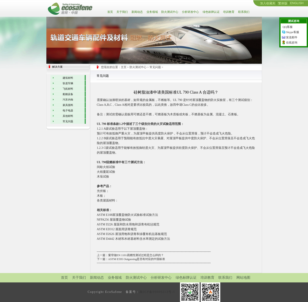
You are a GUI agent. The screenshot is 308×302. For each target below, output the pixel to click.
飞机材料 (68, 88)
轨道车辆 (68, 83)
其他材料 (68, 115)
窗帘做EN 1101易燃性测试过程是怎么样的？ (136, 255)
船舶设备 (68, 94)
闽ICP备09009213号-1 (157, 292)
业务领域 (151, 11)
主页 (123, 67)
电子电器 (68, 110)
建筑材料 (68, 77)
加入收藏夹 (267, 3)
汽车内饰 (68, 99)
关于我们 (121, 11)
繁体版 (282, 3)
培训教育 (228, 11)
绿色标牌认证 (210, 11)
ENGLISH (296, 3)
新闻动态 (136, 11)
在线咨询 (291, 42)
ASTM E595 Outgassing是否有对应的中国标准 (136, 259)
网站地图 (243, 277)
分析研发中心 (190, 11)
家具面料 (68, 105)
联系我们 (243, 11)
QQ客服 (287, 27)
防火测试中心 (169, 11)
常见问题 (155, 67)
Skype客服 (292, 32)
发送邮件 (291, 37)
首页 (110, 11)
